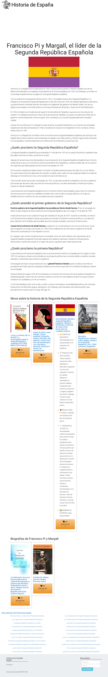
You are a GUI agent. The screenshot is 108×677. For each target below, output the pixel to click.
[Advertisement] (54, 25)
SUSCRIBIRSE (87, 669)
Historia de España (32, 5)
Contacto (9, 665)
